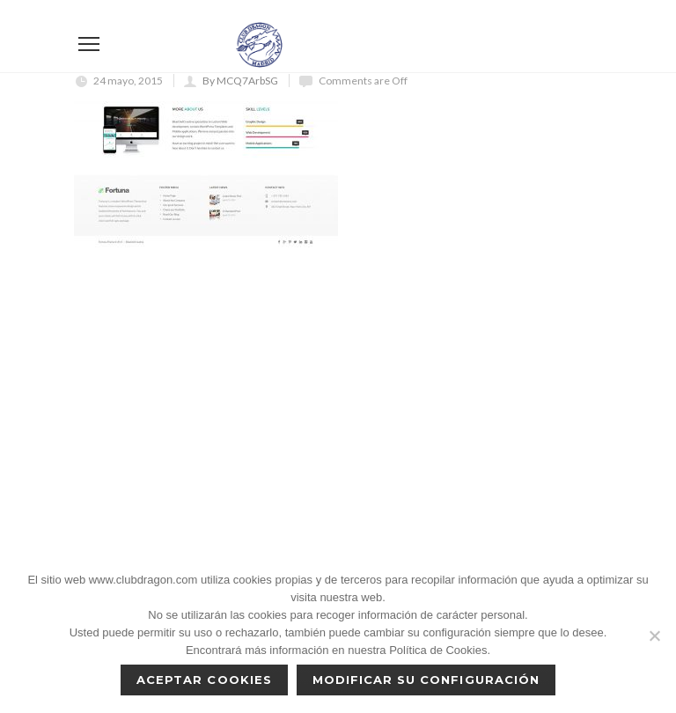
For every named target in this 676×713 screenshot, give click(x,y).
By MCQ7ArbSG (240, 80)
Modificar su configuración (426, 680)
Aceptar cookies (204, 680)
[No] (654, 635)
